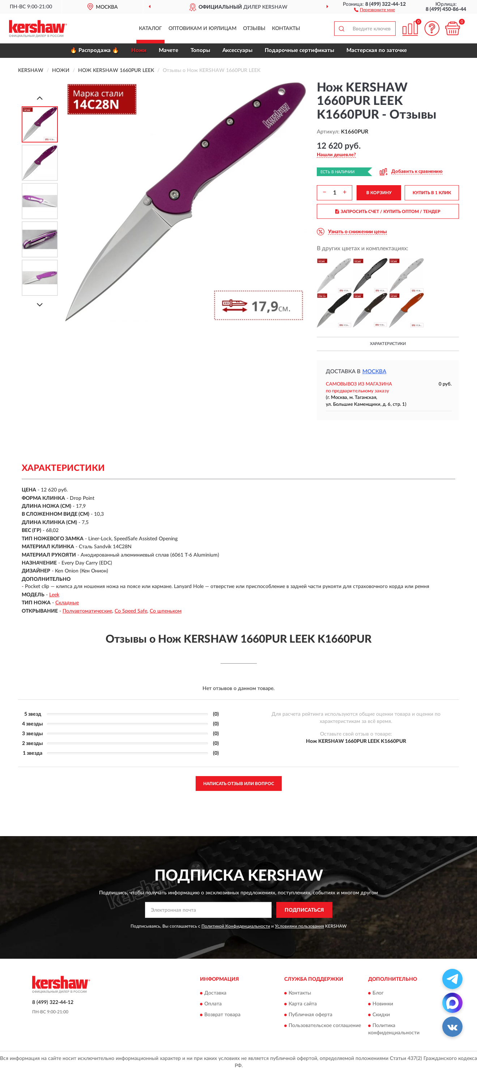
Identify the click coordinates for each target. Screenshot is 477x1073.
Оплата (213, 1003)
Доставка (215, 993)
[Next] (40, 304)
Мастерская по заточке (376, 50)
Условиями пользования (299, 926)
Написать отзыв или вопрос (238, 784)
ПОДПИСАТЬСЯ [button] (304, 910)
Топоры (200, 50)
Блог (378, 993)
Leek (54, 594)
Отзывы (254, 28)
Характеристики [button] (388, 344)
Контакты (286, 28)
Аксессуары (237, 50)
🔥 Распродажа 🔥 (94, 50)
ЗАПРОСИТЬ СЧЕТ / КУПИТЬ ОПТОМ (387, 211)
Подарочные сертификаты (299, 50)
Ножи (138, 50)
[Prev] (40, 98)
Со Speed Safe (131, 611)
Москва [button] (374, 371)
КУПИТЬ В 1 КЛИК (432, 193)
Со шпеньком (166, 611)
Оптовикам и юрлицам (203, 28)
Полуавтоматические (87, 611)
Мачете (168, 50)
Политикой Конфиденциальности (235, 926)
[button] (374, 9)
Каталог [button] (150, 28)
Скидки (381, 1014)
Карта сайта (303, 1003)
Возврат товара (222, 1014)
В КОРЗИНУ (379, 193)
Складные (67, 602)
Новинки (382, 1003)
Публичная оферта (310, 1014)
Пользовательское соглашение (325, 1025)
